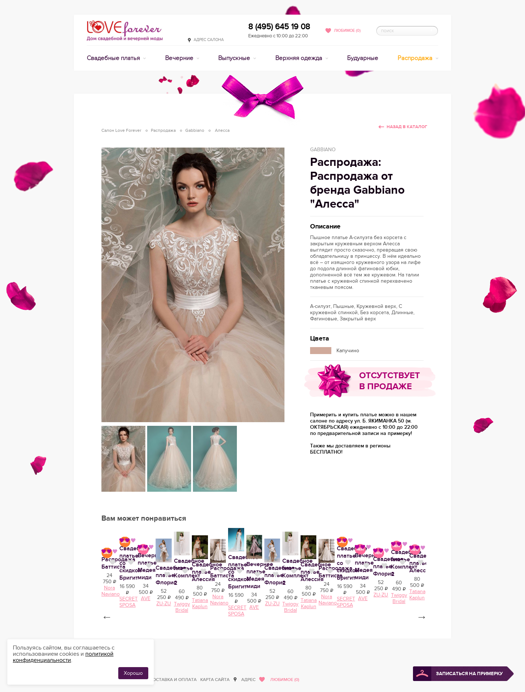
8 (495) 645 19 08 (279, 26)
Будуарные (362, 58)
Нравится (160, 634)
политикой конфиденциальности (63, 657)
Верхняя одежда (299, 58)
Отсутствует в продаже (389, 381)
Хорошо (133, 673)
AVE (393, 654)
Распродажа (416, 58)
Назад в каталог (407, 127)
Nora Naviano (263, 654)
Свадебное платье (126, 635)
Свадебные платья (114, 58)
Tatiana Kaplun (198, 654)
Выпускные (235, 58)
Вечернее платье (385, 635)
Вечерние (180, 58)
